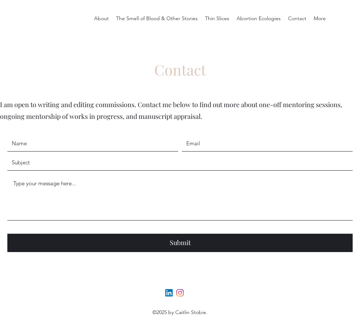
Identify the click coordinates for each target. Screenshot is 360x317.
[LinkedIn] (169, 292)
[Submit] (180, 243)
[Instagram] (180, 292)
